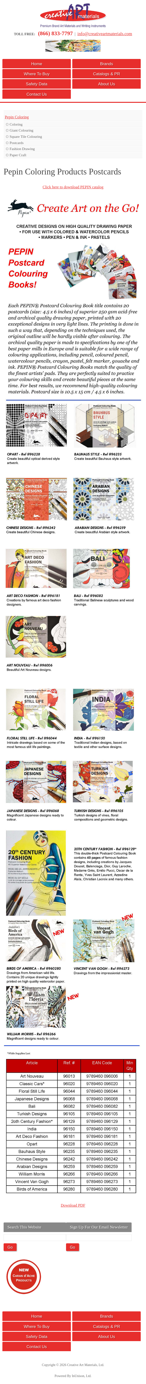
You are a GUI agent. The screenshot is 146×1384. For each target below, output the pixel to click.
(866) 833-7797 (55, 33)
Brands (106, 63)
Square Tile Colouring (26, 136)
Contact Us (36, 94)
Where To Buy (36, 73)
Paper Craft (18, 155)
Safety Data (36, 83)
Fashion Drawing (22, 149)
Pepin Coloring (17, 117)
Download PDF (73, 1205)
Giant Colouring (21, 130)
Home (36, 63)
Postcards (17, 143)
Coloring (16, 124)
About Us (106, 83)
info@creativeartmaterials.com (104, 33)
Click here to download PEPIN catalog (73, 187)
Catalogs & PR (106, 73)
